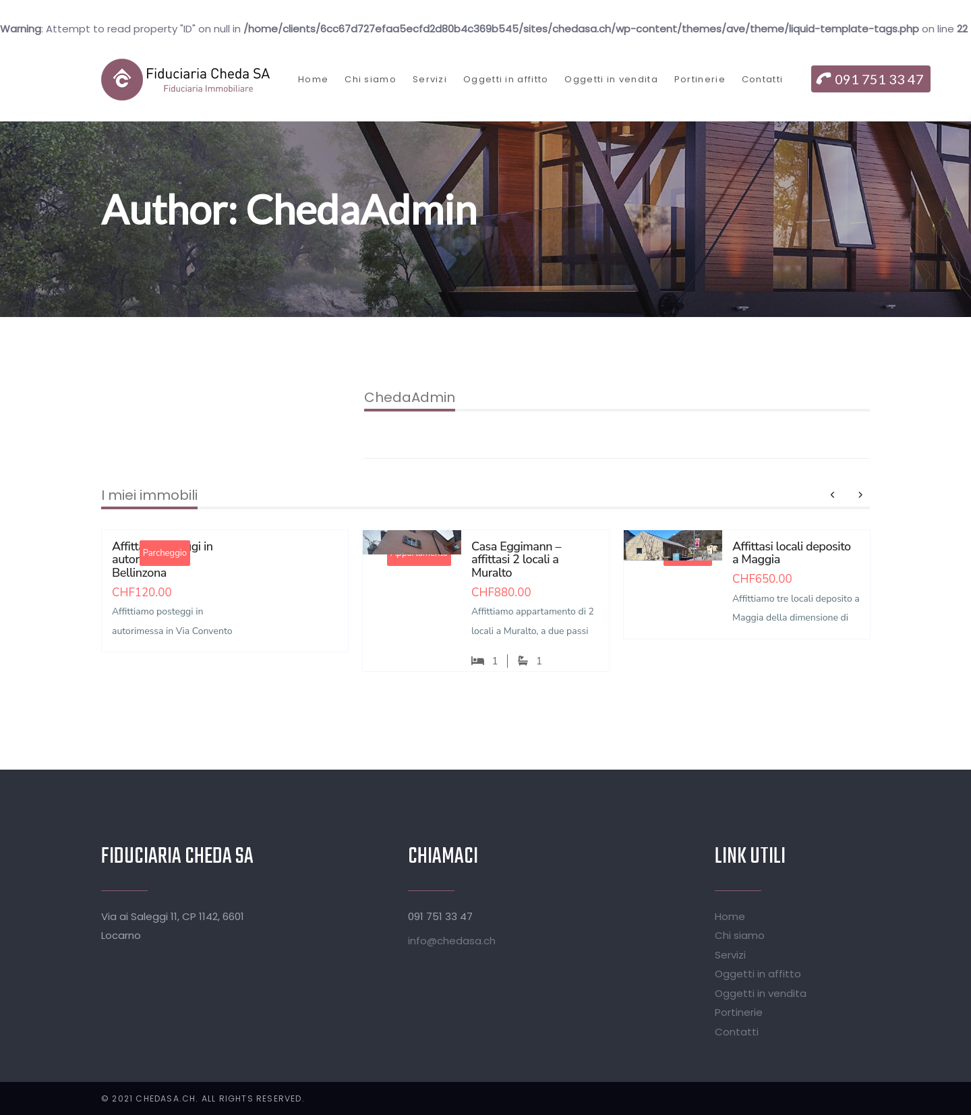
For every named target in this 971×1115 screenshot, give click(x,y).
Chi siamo (740, 935)
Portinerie (739, 1012)
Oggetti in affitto (758, 974)
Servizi (730, 955)
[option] (224, 601)
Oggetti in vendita (760, 993)
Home (730, 916)
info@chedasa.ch (452, 941)
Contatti (737, 1032)
